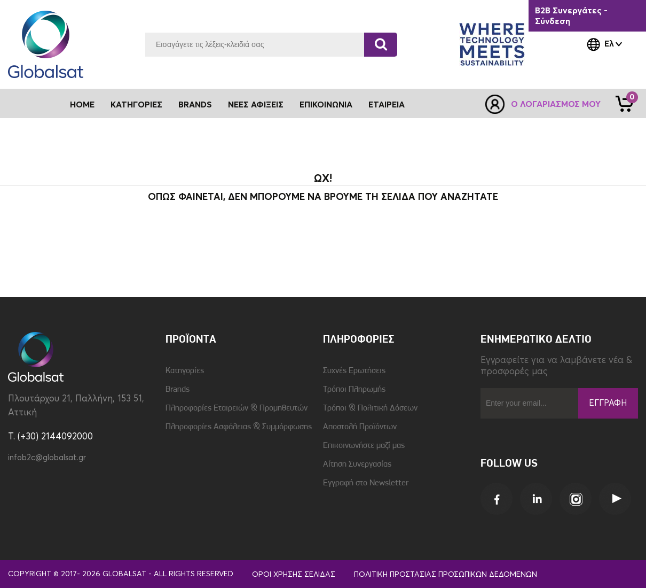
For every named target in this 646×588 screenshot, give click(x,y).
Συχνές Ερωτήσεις (354, 371)
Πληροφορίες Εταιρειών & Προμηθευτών (237, 408)
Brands (195, 104)
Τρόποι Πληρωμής (354, 389)
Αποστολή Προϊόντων (360, 427)
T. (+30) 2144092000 (50, 437)
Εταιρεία (386, 104)
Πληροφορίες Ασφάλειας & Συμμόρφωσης (239, 427)
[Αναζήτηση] (380, 45)
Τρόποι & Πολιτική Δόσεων (370, 408)
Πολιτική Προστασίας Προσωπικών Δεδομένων (445, 574)
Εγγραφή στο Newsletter (365, 483)
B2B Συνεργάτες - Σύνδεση (571, 16)
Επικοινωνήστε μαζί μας (364, 446)
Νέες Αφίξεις (255, 104)
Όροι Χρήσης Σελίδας (293, 574)
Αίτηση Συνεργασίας (357, 464)
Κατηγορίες (185, 371)
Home (82, 104)
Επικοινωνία (326, 104)
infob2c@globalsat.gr (47, 458)
